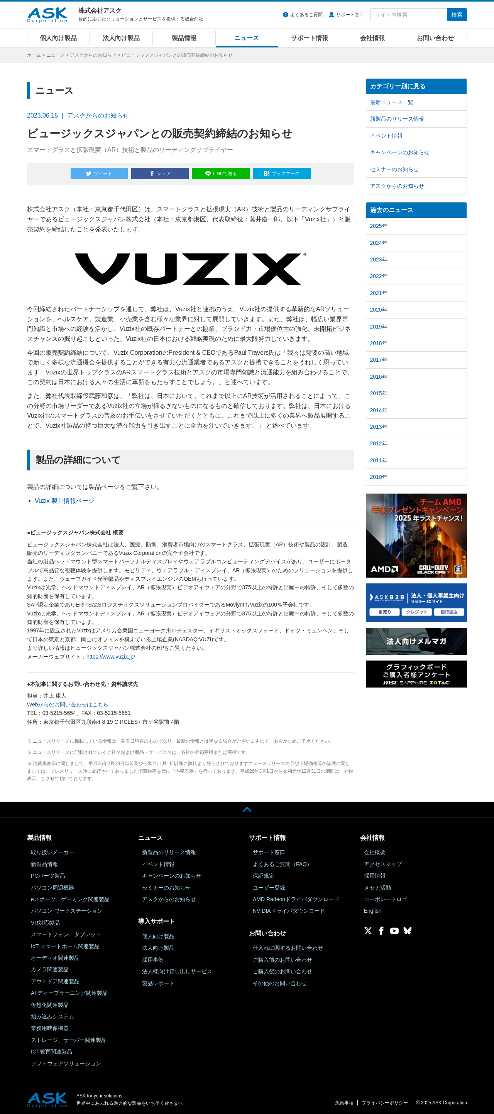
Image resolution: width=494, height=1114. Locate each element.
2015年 (378, 393)
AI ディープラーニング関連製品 (69, 991)
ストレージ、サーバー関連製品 (69, 1038)
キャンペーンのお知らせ (400, 152)
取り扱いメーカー (52, 851)
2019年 (378, 327)
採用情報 (375, 874)
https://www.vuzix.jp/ (110, 655)
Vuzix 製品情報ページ (65, 498)
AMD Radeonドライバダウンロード (296, 898)
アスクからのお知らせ (93, 55)
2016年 (378, 377)
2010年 (378, 477)
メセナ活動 (377, 886)
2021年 (378, 293)
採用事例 (153, 958)
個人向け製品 (58, 38)
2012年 (378, 443)
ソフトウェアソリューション (66, 1061)
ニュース (246, 38)
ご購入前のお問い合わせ (282, 958)
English (373, 909)
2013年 (378, 427)
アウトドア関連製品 (55, 980)
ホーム (34, 55)
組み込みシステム (52, 1015)
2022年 (378, 276)
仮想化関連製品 (50, 1003)
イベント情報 (386, 136)
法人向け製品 (121, 38)
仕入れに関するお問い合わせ (288, 946)
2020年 (378, 310)
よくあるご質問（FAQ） (282, 863)
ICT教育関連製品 (51, 1050)
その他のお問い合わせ (280, 982)
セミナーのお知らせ (394, 169)
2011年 (378, 460)
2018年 (378, 343)
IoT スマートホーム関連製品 (65, 945)
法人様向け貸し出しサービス (177, 970)
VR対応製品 (45, 921)
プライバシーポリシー (385, 1101)
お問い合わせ (435, 38)
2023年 (378, 259)
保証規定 (263, 874)
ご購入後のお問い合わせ (282, 970)
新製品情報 (44, 863)
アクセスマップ (383, 863)
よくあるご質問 (306, 14)
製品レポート (158, 982)
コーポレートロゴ (385, 898)
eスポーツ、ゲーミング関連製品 (70, 898)
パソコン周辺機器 (52, 886)
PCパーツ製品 (48, 874)
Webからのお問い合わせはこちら (67, 703)
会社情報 (372, 38)
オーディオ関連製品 (55, 956)
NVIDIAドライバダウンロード (289, 909)
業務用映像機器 (50, 1026)
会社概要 (375, 851)
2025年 (378, 226)
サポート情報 (309, 38)
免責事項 (344, 1101)
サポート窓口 (350, 14)
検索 (457, 15)
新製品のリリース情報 (397, 119)
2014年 (378, 410)
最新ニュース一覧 (391, 102)
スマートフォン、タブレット (66, 933)
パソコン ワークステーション (67, 909)
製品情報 (184, 38)
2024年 (378, 243)
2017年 (378, 360)
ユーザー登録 (269, 886)
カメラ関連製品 (50, 968)
